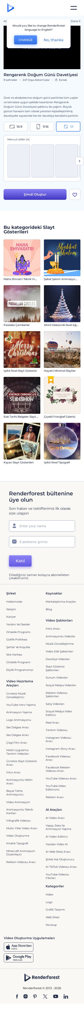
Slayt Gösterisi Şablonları (55, 668)
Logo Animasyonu (18, 720)
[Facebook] (17, 996)
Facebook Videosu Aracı (58, 758)
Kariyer (11, 616)
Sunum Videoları (57, 677)
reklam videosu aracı (21, 862)
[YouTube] (55, 996)
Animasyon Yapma (19, 712)
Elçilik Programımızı (19, 670)
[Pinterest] (35, 996)
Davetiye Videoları (58, 659)
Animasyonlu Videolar (60, 636)
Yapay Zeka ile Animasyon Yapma (58, 827)
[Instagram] (26, 996)
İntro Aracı (53, 628)
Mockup (51, 925)
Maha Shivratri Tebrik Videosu (23, 279)
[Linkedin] (66, 996)
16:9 (15, 126)
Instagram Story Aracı (60, 748)
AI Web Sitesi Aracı (58, 851)
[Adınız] (42, 526)
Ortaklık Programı (18, 632)
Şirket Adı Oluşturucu (60, 859)
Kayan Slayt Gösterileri (19, 462)
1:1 (68, 126)
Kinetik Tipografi (17, 843)
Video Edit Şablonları (59, 651)
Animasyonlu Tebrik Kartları (19, 811)
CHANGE (25, 40)
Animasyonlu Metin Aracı (19, 781)
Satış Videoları (55, 704)
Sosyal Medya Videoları (61, 685)
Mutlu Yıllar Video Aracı (21, 828)
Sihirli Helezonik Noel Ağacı (62, 325)
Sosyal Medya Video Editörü (59, 713)
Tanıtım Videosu (56, 730)
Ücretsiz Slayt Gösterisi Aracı (21, 762)
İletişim (11, 609)
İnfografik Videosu (18, 820)
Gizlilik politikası (16, 639)
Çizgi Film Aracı (16, 742)
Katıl (20, 560)
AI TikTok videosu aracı (61, 866)
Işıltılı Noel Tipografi (57, 462)
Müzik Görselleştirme (60, 643)
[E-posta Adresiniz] (42, 541)
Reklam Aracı (55, 797)
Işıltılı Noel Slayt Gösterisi (20, 370)
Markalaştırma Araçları (61, 601)
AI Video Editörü (57, 836)
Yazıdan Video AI (57, 844)
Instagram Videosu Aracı (58, 739)
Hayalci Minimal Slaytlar (60, 370)
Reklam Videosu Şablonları (56, 694)
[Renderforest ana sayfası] (10, 8)
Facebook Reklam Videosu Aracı (58, 769)
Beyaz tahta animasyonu (15, 792)
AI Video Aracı (55, 818)
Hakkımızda (14, 601)
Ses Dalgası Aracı (17, 727)
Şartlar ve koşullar (18, 647)
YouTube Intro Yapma (21, 704)
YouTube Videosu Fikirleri (57, 876)
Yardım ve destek (18, 624)
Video (49, 894)
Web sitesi (52, 917)
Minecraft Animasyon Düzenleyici (20, 852)
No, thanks (53, 40)
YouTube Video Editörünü (56, 787)
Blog (49, 609)
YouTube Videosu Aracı (61, 778)
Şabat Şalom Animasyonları (62, 279)
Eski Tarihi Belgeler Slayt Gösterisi (26, 416)
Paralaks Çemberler (17, 325)
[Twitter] (45, 996)
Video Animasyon (18, 802)
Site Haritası (14, 654)
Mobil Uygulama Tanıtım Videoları (17, 751)
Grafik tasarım (55, 909)
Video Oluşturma (17, 835)
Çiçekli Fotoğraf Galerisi (59, 416)
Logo (49, 902)
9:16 (42, 126)
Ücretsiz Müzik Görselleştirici (16, 695)
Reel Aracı (52, 722)
